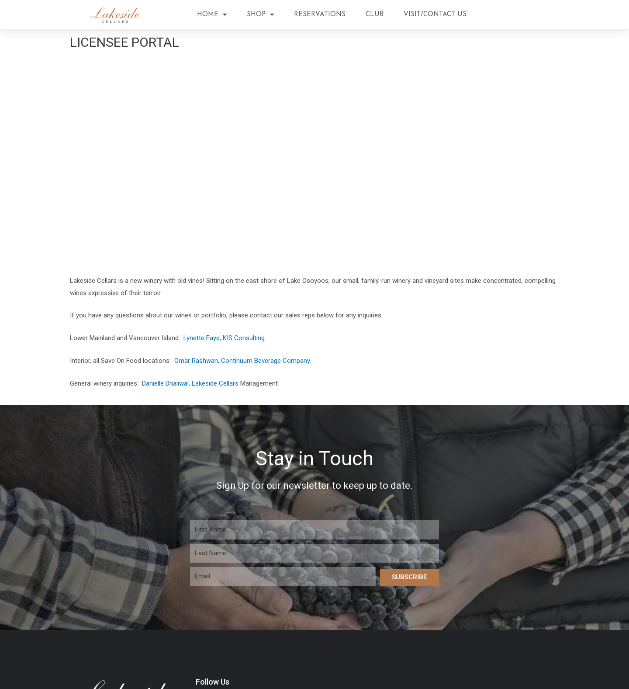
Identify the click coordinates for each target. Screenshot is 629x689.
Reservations (320, 14)
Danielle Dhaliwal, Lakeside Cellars (190, 212)
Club (375, 14)
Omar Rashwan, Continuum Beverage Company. (243, 190)
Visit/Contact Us (435, 14)
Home (212, 14)
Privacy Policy (403, 552)
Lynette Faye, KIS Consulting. (224, 167)
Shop (260, 14)
